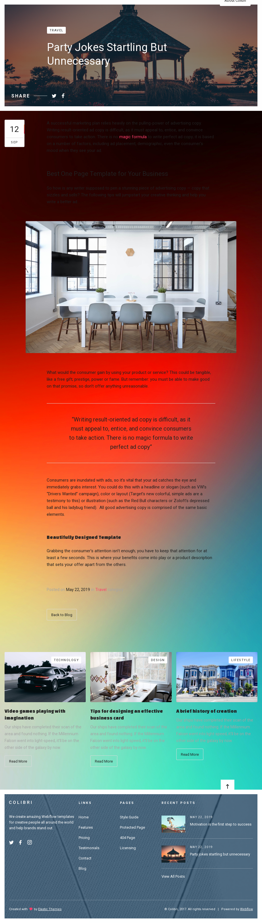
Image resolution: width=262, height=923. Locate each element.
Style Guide (129, 817)
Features (86, 827)
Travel (57, 30)
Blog (82, 868)
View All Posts (173, 876)
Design (158, 660)
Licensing (128, 848)
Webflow (246, 909)
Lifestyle (241, 660)
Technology (66, 660)
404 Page (127, 838)
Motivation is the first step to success (220, 824)
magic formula (133, 136)
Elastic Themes (50, 909)
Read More (18, 761)
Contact (85, 858)
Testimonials (89, 848)
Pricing (84, 838)
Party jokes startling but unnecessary (220, 854)
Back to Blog (61, 615)
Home (84, 817)
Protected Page (132, 827)
